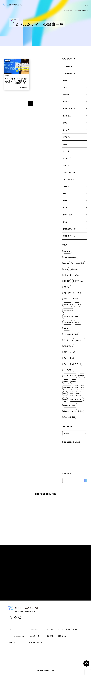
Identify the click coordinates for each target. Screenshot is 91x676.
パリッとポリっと (69, 172)
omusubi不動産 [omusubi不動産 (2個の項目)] (78, 263)
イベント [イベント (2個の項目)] (66, 299)
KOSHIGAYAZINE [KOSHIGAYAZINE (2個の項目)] (70, 257)
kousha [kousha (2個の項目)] (66, 263)
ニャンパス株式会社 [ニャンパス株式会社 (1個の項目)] (70, 334)
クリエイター (67, 137)
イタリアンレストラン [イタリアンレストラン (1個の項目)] (71, 293)
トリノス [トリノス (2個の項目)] (66, 328)
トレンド (66, 165)
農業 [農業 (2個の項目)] (81, 411)
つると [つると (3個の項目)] (77, 275)
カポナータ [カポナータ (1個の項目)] (67, 304)
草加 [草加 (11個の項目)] (82, 387)
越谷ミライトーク (69, 236)
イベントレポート (69, 108)
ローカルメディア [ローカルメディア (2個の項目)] (69, 376)
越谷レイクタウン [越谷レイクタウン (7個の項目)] (69, 411)
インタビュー (67, 116)
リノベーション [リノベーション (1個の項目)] (69, 358)
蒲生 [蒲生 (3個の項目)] (65, 393)
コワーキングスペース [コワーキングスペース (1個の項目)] (71, 316)
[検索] (85, 480)
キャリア (66, 130)
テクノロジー (67, 158)
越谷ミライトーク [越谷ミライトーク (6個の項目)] (69, 405)
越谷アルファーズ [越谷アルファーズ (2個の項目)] (76, 399)
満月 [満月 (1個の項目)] (76, 387)
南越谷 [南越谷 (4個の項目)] (65, 381)
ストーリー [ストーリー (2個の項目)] (67, 322)
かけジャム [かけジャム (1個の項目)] (67, 275)
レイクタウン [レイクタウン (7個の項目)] (68, 370)
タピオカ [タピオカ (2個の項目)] (78, 322)
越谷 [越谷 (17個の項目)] (65, 399)
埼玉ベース (67, 207)
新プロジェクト (68, 215)
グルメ (65, 144)
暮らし (65, 222)
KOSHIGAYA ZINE (70, 73)
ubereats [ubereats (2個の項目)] (74, 269)
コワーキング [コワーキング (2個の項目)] (68, 310)
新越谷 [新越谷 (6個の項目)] (73, 381)
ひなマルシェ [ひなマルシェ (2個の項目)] (78, 281)
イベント (8, 60)
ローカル (66, 186)
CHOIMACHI (67, 66)
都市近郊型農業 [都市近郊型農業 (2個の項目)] (69, 417)
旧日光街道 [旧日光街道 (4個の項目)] (67, 387)
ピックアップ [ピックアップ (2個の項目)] (68, 340)
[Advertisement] (74, 457)
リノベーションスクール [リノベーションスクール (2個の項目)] (72, 364)
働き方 (65, 200)
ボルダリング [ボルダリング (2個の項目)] (68, 346)
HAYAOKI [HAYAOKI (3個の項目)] (67, 251)
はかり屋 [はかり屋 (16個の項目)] (66, 281)
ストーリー (67, 151)
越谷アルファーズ (69, 229)
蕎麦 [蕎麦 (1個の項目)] (71, 393)
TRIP (64, 87)
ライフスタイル (68, 179)
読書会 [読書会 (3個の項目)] (78, 393)
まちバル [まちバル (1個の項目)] (66, 287)
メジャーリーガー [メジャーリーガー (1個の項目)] (69, 352)
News (65, 80)
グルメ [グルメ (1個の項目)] (77, 304)
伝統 (64, 193)
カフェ (65, 123)
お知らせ (66, 94)
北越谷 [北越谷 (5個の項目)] (81, 376)
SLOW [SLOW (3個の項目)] (65, 269)
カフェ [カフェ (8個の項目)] (75, 299)
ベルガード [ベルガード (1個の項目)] (80, 340)
